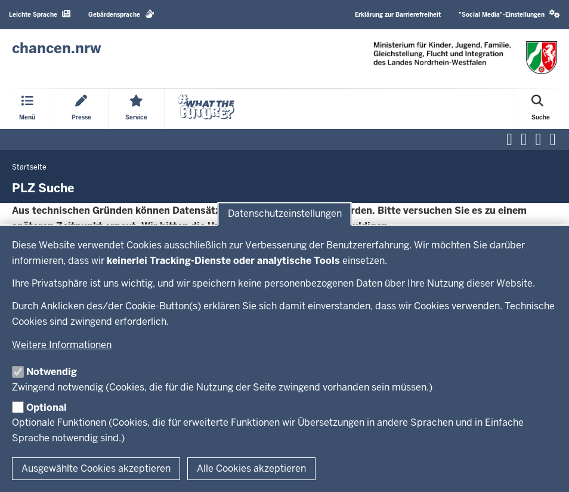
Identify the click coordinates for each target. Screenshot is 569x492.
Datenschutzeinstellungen (285, 214)
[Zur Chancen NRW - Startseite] (56, 48)
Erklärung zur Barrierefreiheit (398, 15)
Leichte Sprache (39, 14)
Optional (46, 407)
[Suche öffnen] (540, 109)
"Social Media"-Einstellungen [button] (509, 14)
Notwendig (51, 371)
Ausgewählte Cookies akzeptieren (96, 468)
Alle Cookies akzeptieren (251, 468)
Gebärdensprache (121, 14)
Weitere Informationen (62, 345)
